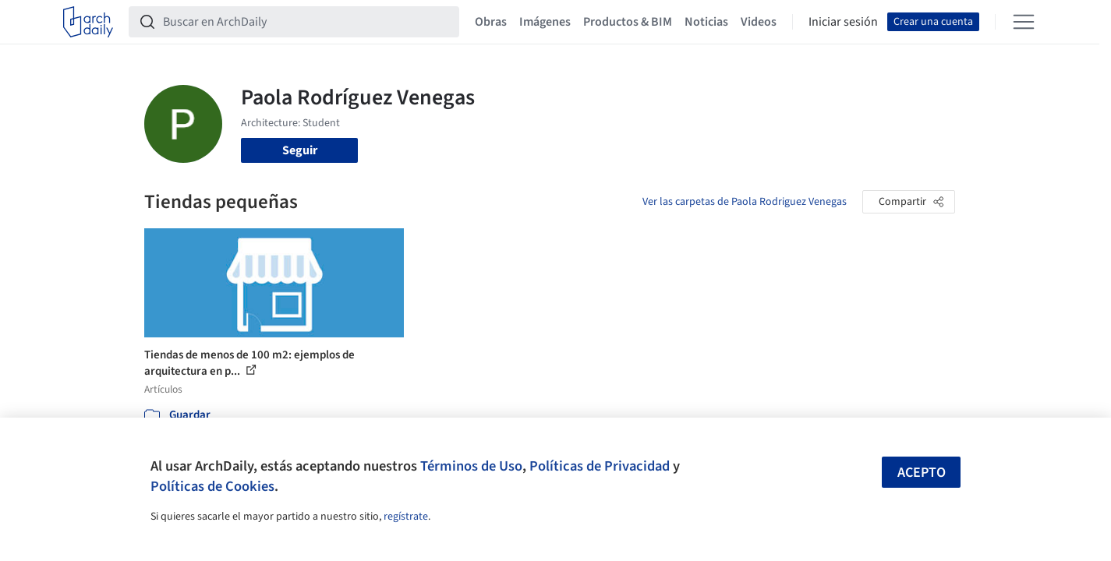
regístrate (406, 516)
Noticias (706, 21)
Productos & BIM (627, 21)
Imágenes (545, 21)
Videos (759, 21)
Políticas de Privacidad (599, 466)
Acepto (921, 472)
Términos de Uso (471, 466)
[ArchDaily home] (88, 21)
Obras (491, 21)
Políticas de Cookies (212, 486)
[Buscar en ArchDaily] (306, 21)
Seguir (299, 150)
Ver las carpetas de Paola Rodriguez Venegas (744, 201)
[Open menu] (1023, 21)
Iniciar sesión (843, 21)
